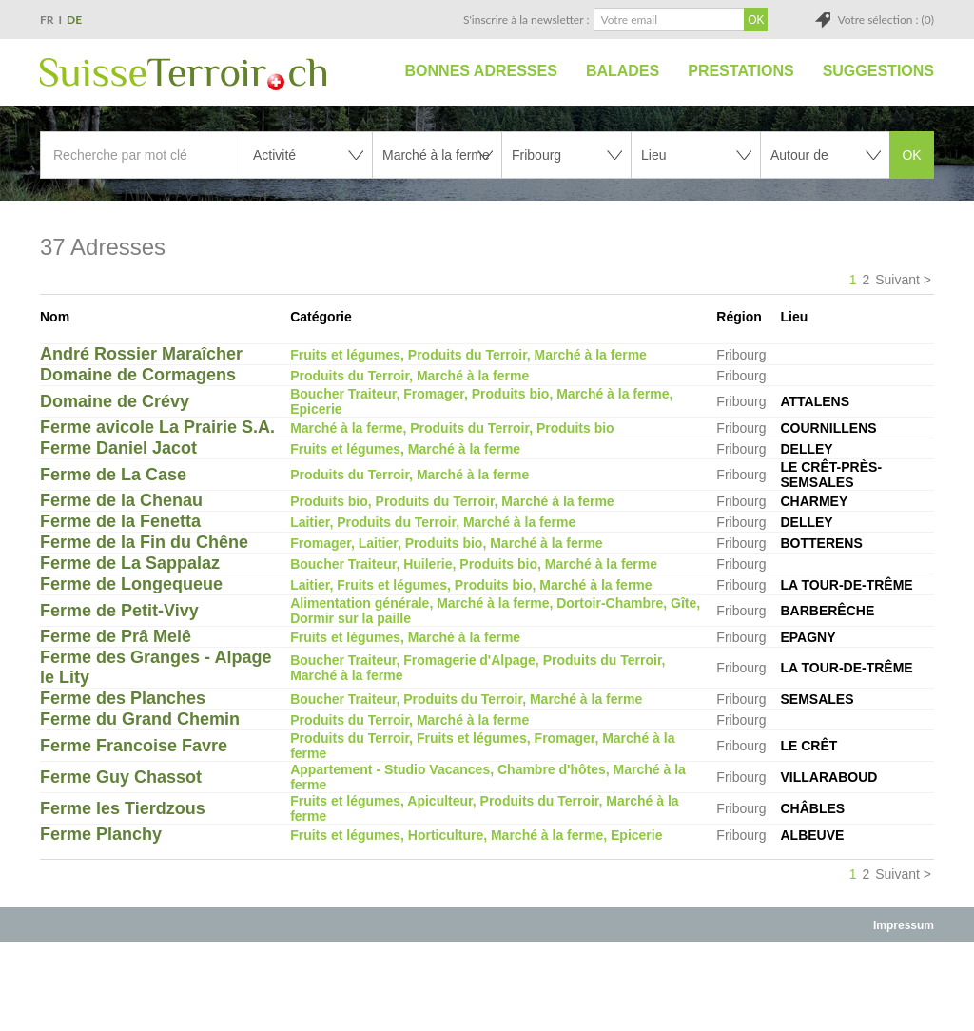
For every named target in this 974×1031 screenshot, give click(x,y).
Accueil (369, 71)
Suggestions (878, 71)
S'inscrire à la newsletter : (526, 19)
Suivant (897, 279)
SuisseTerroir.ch (183, 74)
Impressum (903, 925)
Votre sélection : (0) (885, 19)
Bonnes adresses (481, 71)
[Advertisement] (487, 985)
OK (911, 155)
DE (74, 19)
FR (47, 19)
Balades (622, 71)
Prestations (740, 71)
